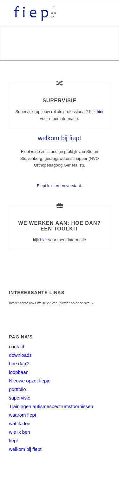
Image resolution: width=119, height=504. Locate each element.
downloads (20, 355)
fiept (13, 440)
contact (16, 346)
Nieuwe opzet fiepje (29, 380)
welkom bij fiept (25, 449)
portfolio (17, 389)
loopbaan (19, 372)
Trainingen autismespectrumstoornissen (51, 406)
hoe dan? (19, 363)
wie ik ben (19, 432)
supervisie (19, 397)
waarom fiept (22, 415)
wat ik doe (19, 423)
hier (100, 111)
